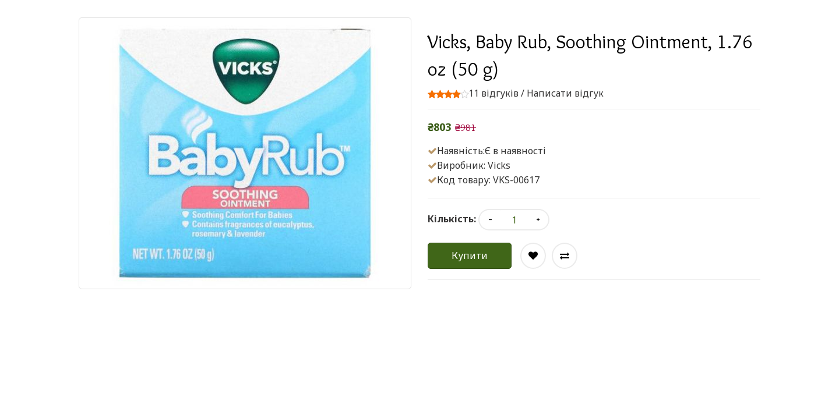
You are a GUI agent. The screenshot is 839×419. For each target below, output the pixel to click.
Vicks (499, 165)
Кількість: (452, 218)
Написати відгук (565, 93)
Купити (470, 255)
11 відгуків (493, 93)
